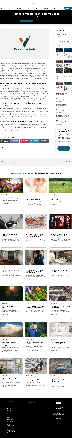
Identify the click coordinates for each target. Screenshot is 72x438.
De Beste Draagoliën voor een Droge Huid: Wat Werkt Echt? (68, 75)
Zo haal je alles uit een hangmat (59, 87)
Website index (10, 419)
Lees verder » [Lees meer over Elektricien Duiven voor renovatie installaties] (59, 107)
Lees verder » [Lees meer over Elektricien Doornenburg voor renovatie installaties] (59, 101)
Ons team (46, 8)
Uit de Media (10, 406)
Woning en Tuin (26, 21)
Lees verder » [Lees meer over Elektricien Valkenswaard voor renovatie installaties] (59, 96)
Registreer (9, 415)
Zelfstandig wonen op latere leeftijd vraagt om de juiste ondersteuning (34, 271)
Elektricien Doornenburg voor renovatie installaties (63, 99)
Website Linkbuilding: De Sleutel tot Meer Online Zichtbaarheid (11, 425)
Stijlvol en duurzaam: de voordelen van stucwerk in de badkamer (60, 344)
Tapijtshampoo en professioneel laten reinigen (63, 40)
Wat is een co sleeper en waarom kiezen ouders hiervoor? (36, 198)
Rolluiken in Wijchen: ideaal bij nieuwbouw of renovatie (10, 379)
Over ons (37, 8)
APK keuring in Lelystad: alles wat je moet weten (59, 54)
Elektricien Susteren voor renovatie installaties (62, 110)
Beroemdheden (11, 404)
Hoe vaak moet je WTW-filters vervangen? (10, 234)
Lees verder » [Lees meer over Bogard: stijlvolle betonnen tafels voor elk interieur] (59, 118)
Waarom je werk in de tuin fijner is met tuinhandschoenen (35, 307)
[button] (1, 8)
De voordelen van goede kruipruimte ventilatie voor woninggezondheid (9, 344)
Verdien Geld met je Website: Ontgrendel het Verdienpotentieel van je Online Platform (11, 431)
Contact (55, 8)
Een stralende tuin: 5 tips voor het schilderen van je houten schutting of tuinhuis (35, 235)
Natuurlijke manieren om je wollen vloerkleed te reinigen (64, 37)
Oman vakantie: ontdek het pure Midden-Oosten (59, 65)
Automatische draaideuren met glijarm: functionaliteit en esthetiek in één (60, 380)
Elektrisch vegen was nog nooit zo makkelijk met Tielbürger (35, 379)
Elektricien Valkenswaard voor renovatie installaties (63, 94)
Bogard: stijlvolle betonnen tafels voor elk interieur (62, 116)
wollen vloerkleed (13, 67)
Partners (28, 8)
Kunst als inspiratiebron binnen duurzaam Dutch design (60, 234)
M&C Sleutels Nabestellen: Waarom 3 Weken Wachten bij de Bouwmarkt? (63, 121)
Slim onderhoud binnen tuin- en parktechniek (60, 307)
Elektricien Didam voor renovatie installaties (66, 88)
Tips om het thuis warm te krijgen (9, 307)
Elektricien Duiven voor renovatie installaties (61, 105)
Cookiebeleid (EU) (11, 421)
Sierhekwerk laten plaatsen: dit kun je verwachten (60, 198)
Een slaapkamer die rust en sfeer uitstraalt (60, 271)
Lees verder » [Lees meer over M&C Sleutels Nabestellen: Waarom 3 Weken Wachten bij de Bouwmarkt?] (59, 124)
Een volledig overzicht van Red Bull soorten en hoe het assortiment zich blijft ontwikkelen (59, 76)
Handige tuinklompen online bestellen (35, 343)
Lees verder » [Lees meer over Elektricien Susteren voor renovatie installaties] (59, 112)
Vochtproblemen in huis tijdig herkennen (10, 271)
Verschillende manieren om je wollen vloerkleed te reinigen (64, 34)
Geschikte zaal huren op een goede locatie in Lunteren (67, 66)
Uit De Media (18, 8)
